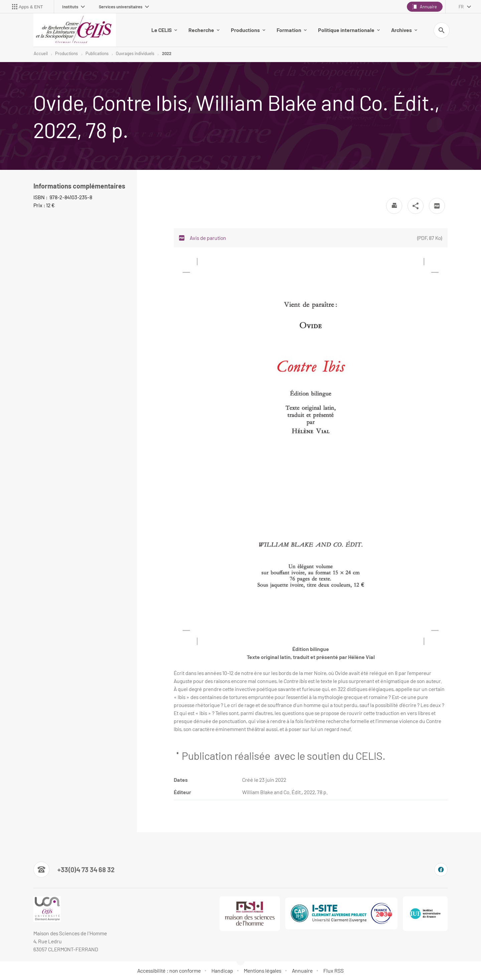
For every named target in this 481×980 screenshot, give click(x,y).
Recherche (203, 30)
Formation (292, 30)
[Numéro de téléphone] (74, 870)
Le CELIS (164, 30)
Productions (248, 30)
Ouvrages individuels (135, 53)
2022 (166, 53)
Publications (97, 53)
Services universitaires (124, 6)
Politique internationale (349, 30)
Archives (404, 30)
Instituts (73, 6)
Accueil (41, 53)
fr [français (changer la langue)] (461, 6)
